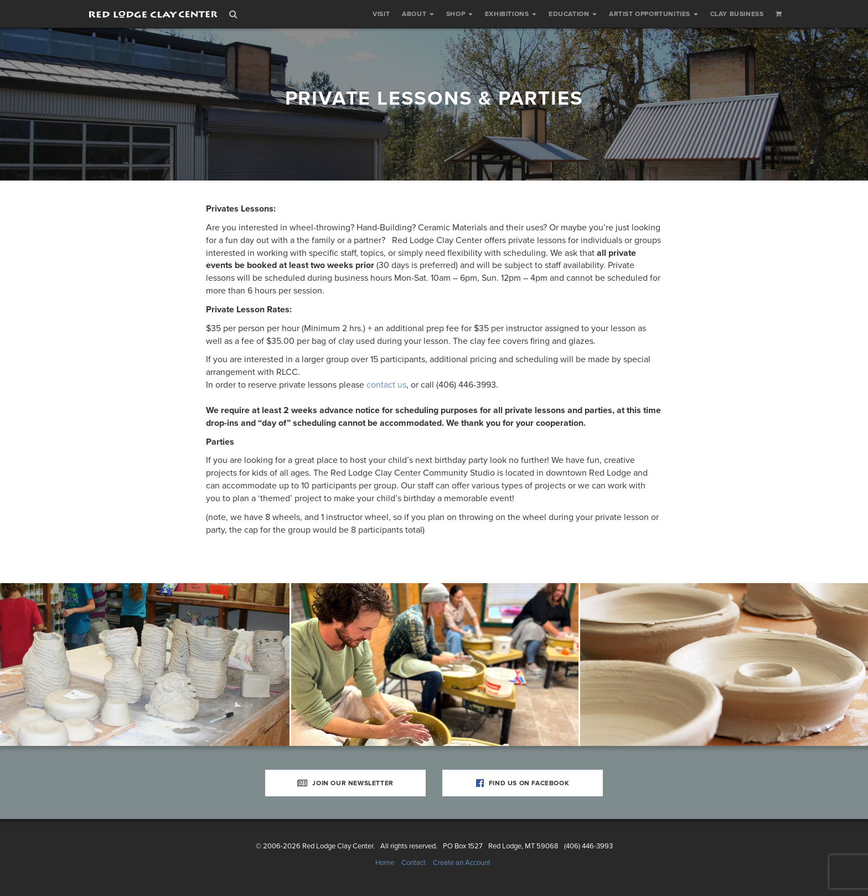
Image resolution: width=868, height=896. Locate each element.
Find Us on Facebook (523, 783)
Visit (381, 14)
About (418, 14)
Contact (413, 862)
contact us (386, 384)
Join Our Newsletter (345, 783)
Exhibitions (510, 14)
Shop (459, 14)
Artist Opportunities (653, 14)
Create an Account (461, 862)
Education (573, 14)
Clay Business (737, 14)
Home (384, 862)
